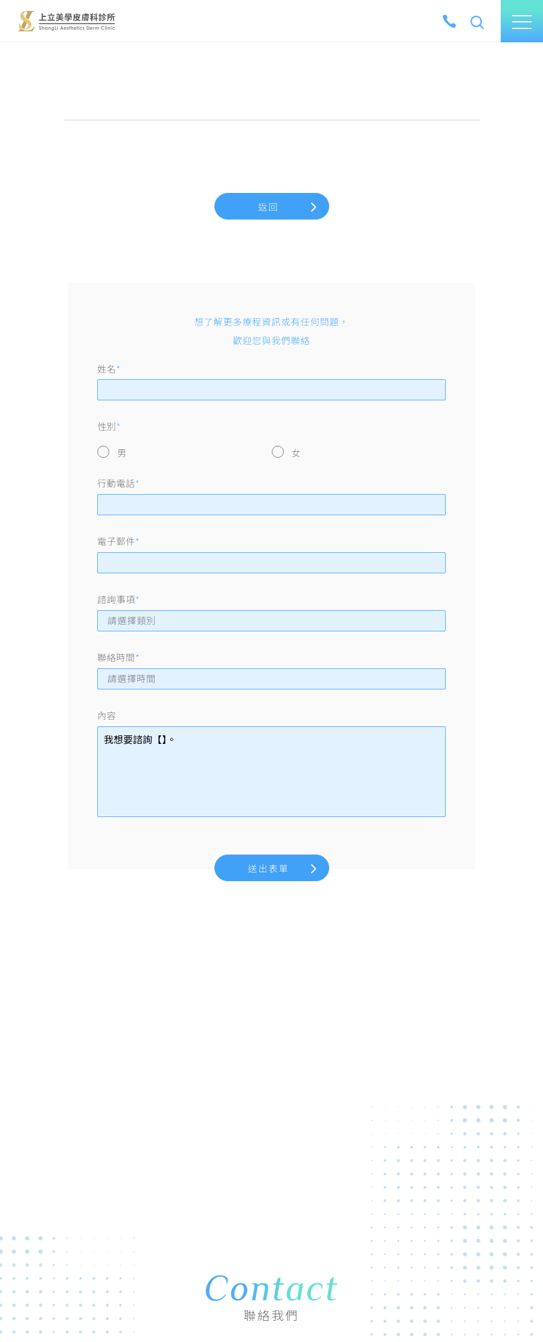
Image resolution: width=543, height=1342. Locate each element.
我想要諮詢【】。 (271, 771)
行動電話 (118, 483)
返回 (268, 207)
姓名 (109, 369)
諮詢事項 (118, 599)
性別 (109, 426)
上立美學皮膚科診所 (66, 21)
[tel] (449, 21)
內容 (107, 715)
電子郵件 (118, 541)
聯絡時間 (118, 657)
